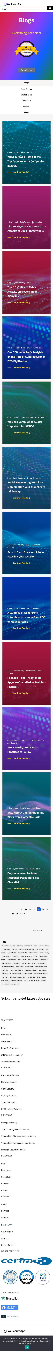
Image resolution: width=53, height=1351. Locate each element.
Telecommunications (10, 1061)
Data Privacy (25, 222)
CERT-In (6, 1225)
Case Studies (26, 89)
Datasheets (26, 101)
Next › (21, 914)
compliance (40, 949)
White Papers (26, 95)
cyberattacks (11, 953)
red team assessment (17, 977)
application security (8, 946)
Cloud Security (7, 1089)
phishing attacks (15, 973)
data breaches (33, 960)
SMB (38, 977)
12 (34, 909)
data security (6, 963)
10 (26, 909)
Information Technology (12, 1055)
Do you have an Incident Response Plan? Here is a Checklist (23, 877)
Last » (25, 914)
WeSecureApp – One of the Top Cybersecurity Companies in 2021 (26, 161)
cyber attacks (22, 953)
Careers (4, 1217)
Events (26, 112)
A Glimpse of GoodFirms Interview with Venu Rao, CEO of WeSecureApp (26, 617)
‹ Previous (17, 909)
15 (47, 909)
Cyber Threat (12, 222)
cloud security (44, 946)
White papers (7, 1231)
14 (43, 909)
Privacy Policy (7, 1245)
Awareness (30, 671)
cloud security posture (26, 949)
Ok (27, 1347)
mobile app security (16, 970)
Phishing (5, 973)
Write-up (37, 348)
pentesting (42, 970)
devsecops (16, 963)
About (4, 1204)
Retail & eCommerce (10, 1048)
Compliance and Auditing (23, 417)
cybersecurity (33, 953)
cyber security (44, 953)
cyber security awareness (10, 956)
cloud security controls (9, 949)
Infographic (37, 222)
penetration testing (31, 970)
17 (17, 914)
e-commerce (26, 963)
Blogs (26, 83)
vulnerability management (10, 984)
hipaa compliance (41, 967)
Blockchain (28, 946)
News (29, 283)
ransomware (27, 973)
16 (13, 914)
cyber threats (12, 960)
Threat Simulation (34, 478)
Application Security (15, 545)
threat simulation (17, 980)
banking (20, 946)
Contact (4, 1238)
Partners (5, 1211)
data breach (22, 960)
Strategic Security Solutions (13, 1150)
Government (6, 1041)
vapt (25, 980)
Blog (9, 283)
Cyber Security (13, 152)
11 (30, 909)
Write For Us (26, 70)
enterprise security (8, 967)
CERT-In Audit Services (11, 1109)
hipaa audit (29, 967)
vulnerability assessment (37, 980)
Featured (25, 152)
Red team (5, 977)
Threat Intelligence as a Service (15, 1129)
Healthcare (6, 1034)
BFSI (3, 1028)
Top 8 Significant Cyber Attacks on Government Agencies (22, 291)
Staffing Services (8, 1095)
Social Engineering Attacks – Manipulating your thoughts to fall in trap (26, 487)
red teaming (31, 977)
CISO (36, 946)
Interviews (35, 608)
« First (13, 909)
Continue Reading (21, 172)
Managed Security (9, 1122)
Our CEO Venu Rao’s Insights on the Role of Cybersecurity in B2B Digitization (26, 356)
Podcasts (26, 107)
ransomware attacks (40, 973)
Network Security (9, 1082)
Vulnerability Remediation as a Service (18, 1143)
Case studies (7, 1177)
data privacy (44, 960)
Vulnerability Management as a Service (18, 1136)
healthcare (36, 808)
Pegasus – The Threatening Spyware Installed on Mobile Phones (25, 682)
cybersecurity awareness (29, 956)
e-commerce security (39, 963)
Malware (5, 970)
